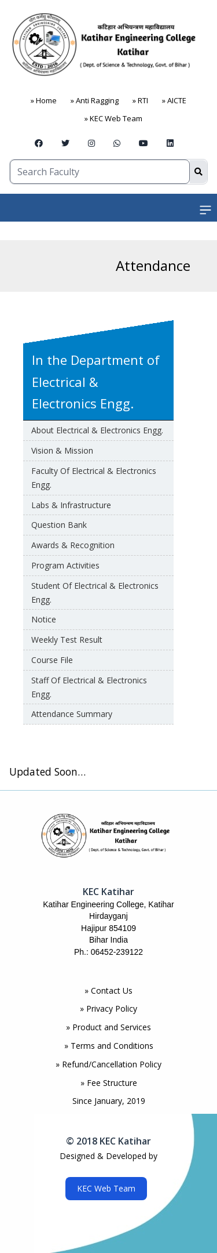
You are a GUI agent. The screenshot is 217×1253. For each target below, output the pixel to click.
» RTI (140, 100)
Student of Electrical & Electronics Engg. (95, 592)
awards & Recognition (73, 545)
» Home (44, 100)
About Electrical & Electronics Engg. (97, 430)
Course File (52, 659)
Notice (43, 619)
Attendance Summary (71, 713)
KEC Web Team (106, 1188)
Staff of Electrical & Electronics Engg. (89, 687)
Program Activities (65, 565)
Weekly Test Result (66, 639)
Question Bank (59, 524)
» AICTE (174, 100)
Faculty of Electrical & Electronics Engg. (93, 477)
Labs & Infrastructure (71, 504)
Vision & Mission (62, 450)
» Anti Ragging (95, 100)
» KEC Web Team (113, 118)
